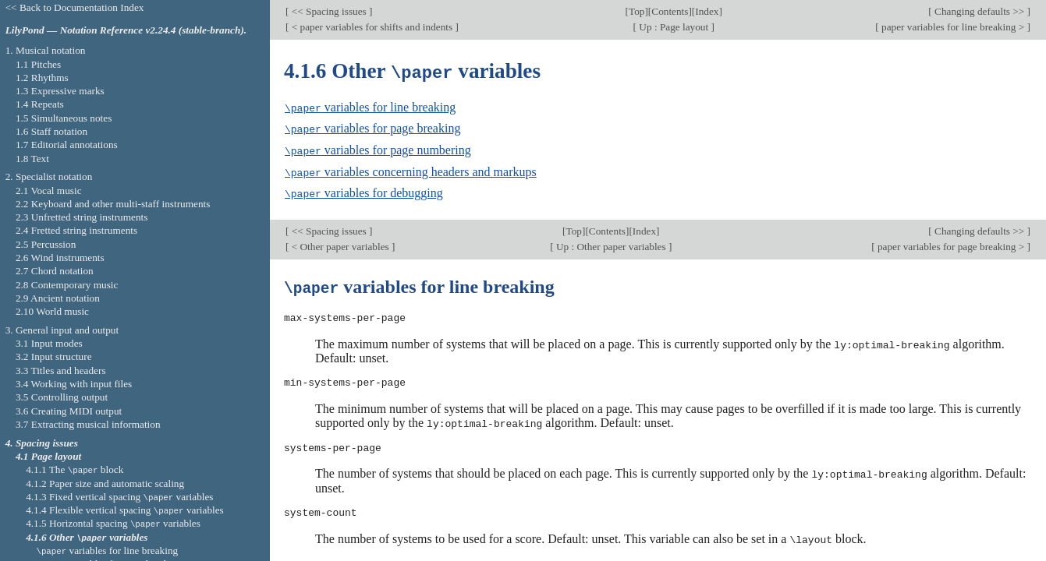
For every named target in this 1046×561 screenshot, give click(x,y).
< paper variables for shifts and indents (372, 27)
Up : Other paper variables (611, 243)
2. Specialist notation (49, 176)
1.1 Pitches (38, 64)
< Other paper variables (340, 243)
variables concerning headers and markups (411, 169)
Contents (669, 11)
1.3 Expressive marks (60, 91)
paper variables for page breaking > (951, 243)
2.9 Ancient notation (58, 298)
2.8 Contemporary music (67, 285)
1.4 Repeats (40, 104)
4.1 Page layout (48, 456)
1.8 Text (32, 158)
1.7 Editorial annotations (67, 144)
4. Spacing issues (41, 443)
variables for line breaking (370, 106)
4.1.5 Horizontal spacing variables (113, 523)
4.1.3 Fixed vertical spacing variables (119, 497)
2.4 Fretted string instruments (76, 230)
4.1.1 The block (74, 469)
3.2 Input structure (54, 356)
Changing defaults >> (979, 11)
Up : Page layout (673, 27)
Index (706, 11)
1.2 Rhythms (42, 77)
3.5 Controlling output (62, 397)
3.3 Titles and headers (61, 370)
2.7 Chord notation (55, 271)
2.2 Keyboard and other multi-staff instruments (113, 204)
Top (636, 11)
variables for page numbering (378, 148)
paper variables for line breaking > (953, 27)
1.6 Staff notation (51, 131)
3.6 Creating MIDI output (69, 411)
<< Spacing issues (329, 11)
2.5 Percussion (46, 244)
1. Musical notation (45, 50)
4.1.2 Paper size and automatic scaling (105, 483)
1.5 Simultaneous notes (64, 118)
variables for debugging (364, 190)
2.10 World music (52, 311)
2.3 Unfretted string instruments (81, 217)
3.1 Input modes (49, 343)
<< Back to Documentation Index (74, 7)
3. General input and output (62, 330)
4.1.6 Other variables (86, 537)
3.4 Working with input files (74, 384)
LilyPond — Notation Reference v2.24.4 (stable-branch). (126, 30)
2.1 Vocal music (49, 190)
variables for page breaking (372, 127)
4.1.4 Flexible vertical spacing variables (125, 510)
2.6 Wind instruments (60, 257)
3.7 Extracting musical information (88, 424)
